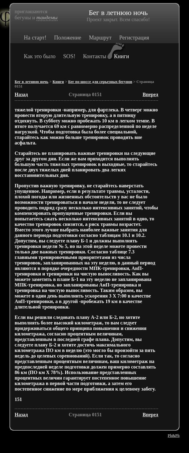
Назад (21, 94)
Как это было (39, 56)
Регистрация (134, 38)
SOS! (69, 56)
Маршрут (100, 38)
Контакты (94, 56)
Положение (67, 38)
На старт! (35, 38)
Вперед (150, 94)
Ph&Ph (174, 435)
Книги (121, 56)
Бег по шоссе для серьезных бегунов (100, 82)
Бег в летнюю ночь (31, 82)
